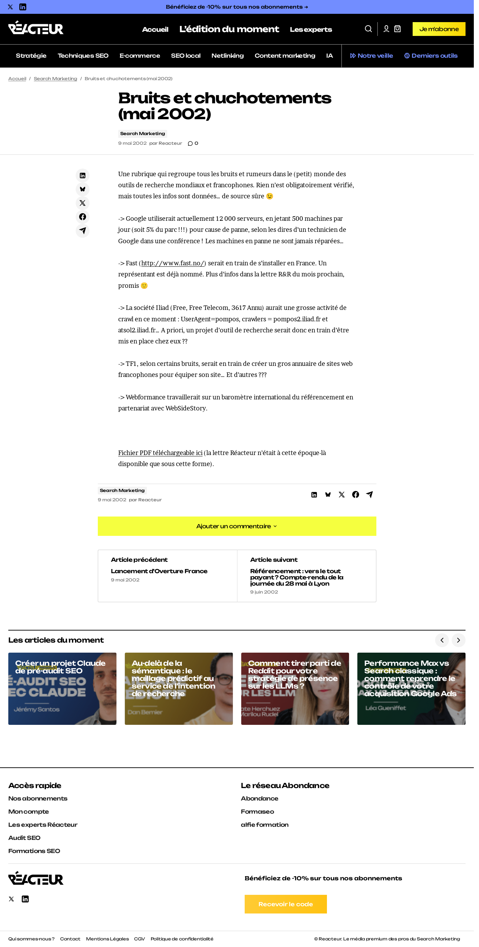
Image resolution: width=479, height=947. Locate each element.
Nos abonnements (37, 798)
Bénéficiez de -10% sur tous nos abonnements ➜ (237, 7)
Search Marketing (55, 78)
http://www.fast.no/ (172, 263)
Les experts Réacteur (42, 824)
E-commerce (140, 55)
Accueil (17, 78)
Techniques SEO (83, 55)
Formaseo (257, 811)
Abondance (259, 798)
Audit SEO (24, 837)
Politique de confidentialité (182, 938)
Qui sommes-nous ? (31, 938)
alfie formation (264, 824)
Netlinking (228, 55)
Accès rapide (34, 785)
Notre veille (375, 55)
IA (329, 55)
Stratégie (31, 55)
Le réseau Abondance (285, 785)
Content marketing (285, 55)
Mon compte (28, 811)
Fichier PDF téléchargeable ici (160, 452)
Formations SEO (34, 850)
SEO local (185, 55)
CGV (139, 938)
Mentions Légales (107, 938)
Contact (70, 938)
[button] (368, 29)
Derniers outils (435, 55)
